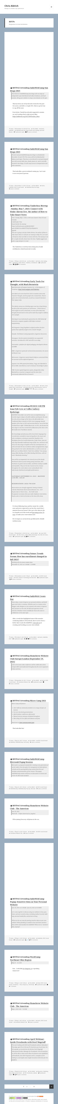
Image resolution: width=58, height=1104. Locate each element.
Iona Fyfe (40, 535)
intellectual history (29, 387)
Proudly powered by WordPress (17, 1096)
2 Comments (32, 536)
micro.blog (26, 742)
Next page (51, 1086)
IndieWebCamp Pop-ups (24, 788)
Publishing (45, 1071)
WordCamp (31, 984)
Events (42, 128)
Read (39, 983)
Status (12, 128)
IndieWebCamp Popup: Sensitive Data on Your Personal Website (28, 901)
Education (40, 1071)
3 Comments (22, 264)
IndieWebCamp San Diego (22, 130)
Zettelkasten (34, 262)
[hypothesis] (13, 264)
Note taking (44, 261)
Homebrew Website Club (24, 682)
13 (34, 1085)
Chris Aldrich (11, 5)
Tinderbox (28, 262)
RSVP (15, 187)
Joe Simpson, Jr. (27, 968)
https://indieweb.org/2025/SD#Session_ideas (26, 116)
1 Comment (13, 986)
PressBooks (30, 1073)
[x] (24, 536)
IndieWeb (11, 130)
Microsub (33, 788)
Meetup (16, 262)
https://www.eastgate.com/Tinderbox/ (28, 289)
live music (45, 535)
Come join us (36, 623)
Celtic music (21, 535)
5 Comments (33, 639)
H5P (25, 1073)
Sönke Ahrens (21, 262)
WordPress (16, 984)
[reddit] (15, 264)
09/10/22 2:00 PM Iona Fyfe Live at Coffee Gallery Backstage (27, 409)
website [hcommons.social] (30, 388)
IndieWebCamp (19, 742)
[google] (9, 579)
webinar (35, 1073)
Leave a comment (32, 132)
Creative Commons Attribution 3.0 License (37, 1101)
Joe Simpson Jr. (24, 984)
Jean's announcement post (27, 722)
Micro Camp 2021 (38, 700)
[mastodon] (16, 264)
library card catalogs (34, 130)
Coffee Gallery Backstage (31, 535)
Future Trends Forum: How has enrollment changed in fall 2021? (28, 556)
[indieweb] (27, 939)
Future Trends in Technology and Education (25, 577)
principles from (36, 1096)
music (10, 536)
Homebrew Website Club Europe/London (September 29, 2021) (29, 658)
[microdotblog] (25, 132)
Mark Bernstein (38, 387)
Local (41, 533)
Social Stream (20, 187)
